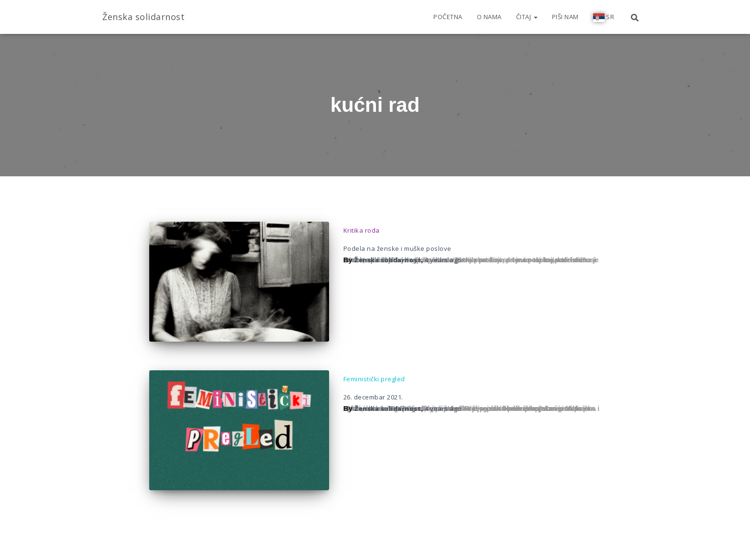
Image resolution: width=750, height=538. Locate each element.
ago (443, 260)
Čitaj (527, 16)
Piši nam (565, 16)
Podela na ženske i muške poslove (397, 248)
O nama (489, 16)
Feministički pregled (374, 379)
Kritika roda (361, 230)
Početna (448, 16)
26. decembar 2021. (373, 397)
